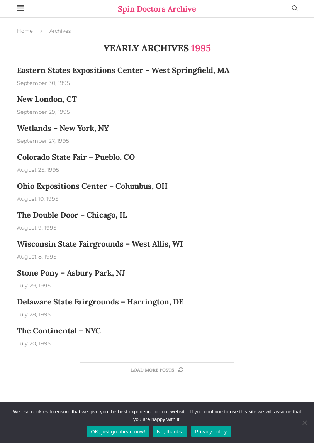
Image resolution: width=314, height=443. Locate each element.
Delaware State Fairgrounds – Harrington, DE (100, 301)
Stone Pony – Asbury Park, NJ (71, 272)
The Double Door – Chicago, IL (72, 215)
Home (25, 31)
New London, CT (47, 99)
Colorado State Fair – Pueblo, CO (76, 157)
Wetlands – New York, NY (63, 128)
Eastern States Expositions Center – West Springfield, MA (123, 70)
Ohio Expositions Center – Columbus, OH (92, 186)
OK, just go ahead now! (118, 432)
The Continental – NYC (59, 330)
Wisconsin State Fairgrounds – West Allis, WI (100, 244)
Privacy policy (211, 432)
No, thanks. (170, 432)
